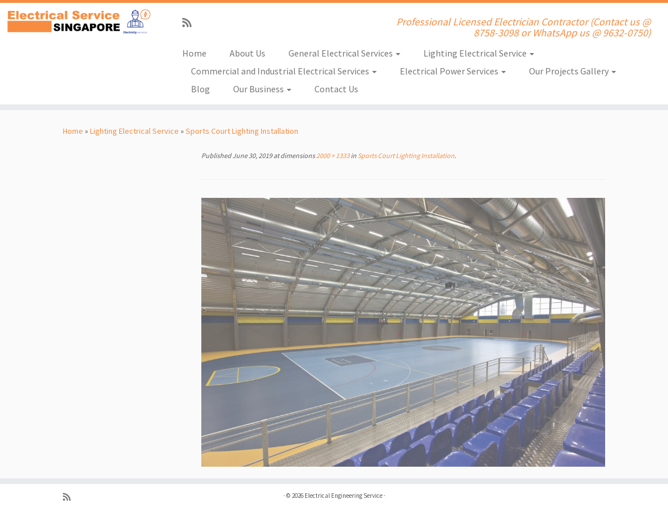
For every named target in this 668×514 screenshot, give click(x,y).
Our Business (262, 89)
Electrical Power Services (453, 71)
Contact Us (336, 89)
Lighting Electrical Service (478, 53)
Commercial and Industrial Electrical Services (284, 71)
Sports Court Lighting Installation (242, 131)
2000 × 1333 (332, 155)
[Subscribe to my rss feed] (190, 22)
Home (194, 53)
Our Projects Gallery (572, 71)
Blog (200, 89)
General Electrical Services (344, 53)
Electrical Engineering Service (343, 496)
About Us (247, 53)
